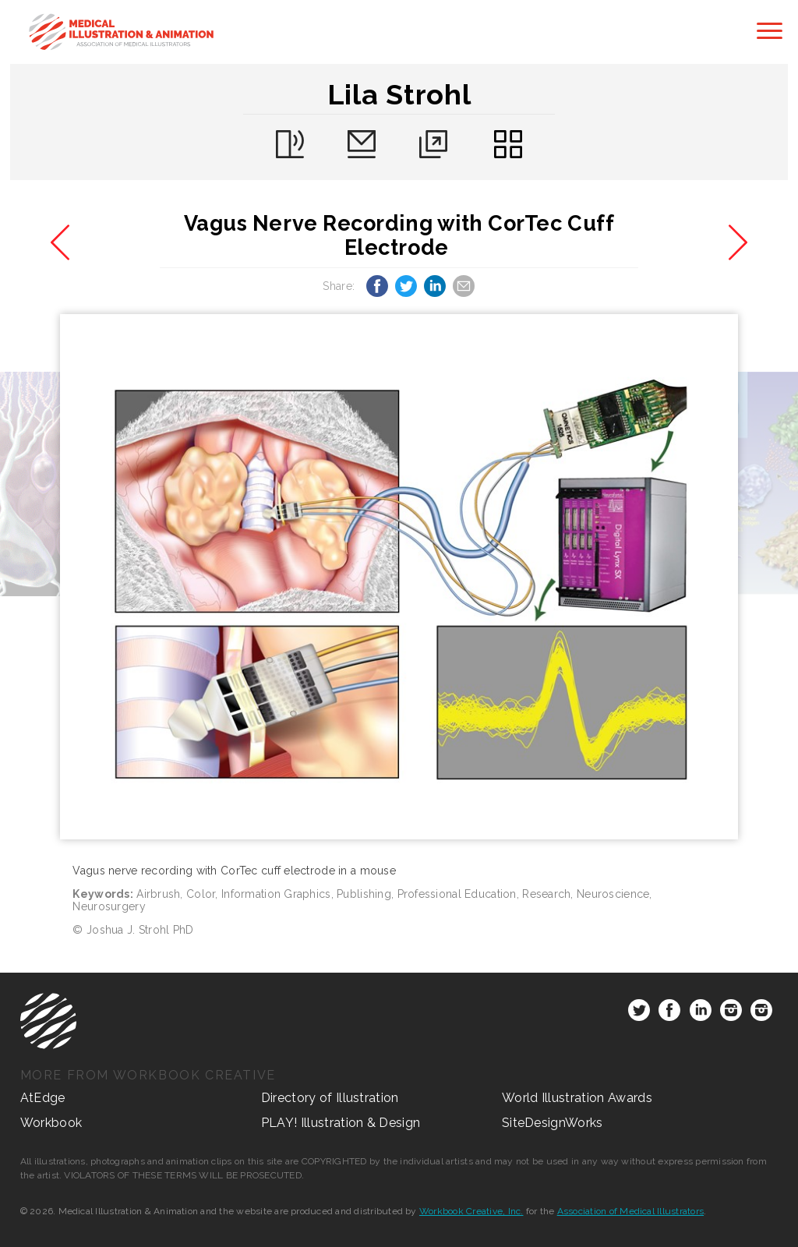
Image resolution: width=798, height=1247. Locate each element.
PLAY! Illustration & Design (341, 1122)
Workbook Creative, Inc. (471, 1211)
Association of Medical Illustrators (630, 1211)
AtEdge (42, 1097)
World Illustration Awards (577, 1097)
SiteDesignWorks (552, 1122)
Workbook (51, 1122)
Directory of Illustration (330, 1097)
